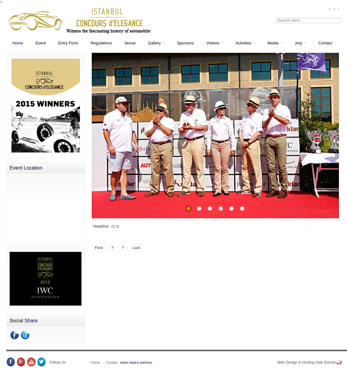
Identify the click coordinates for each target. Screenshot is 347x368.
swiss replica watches (136, 362)
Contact (111, 362)
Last (136, 248)
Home (96, 362)
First (99, 248)
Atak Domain (326, 362)
